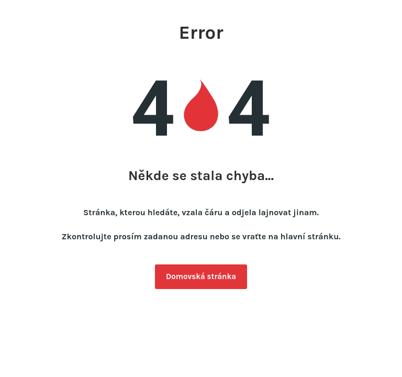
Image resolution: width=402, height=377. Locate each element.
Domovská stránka (201, 276)
